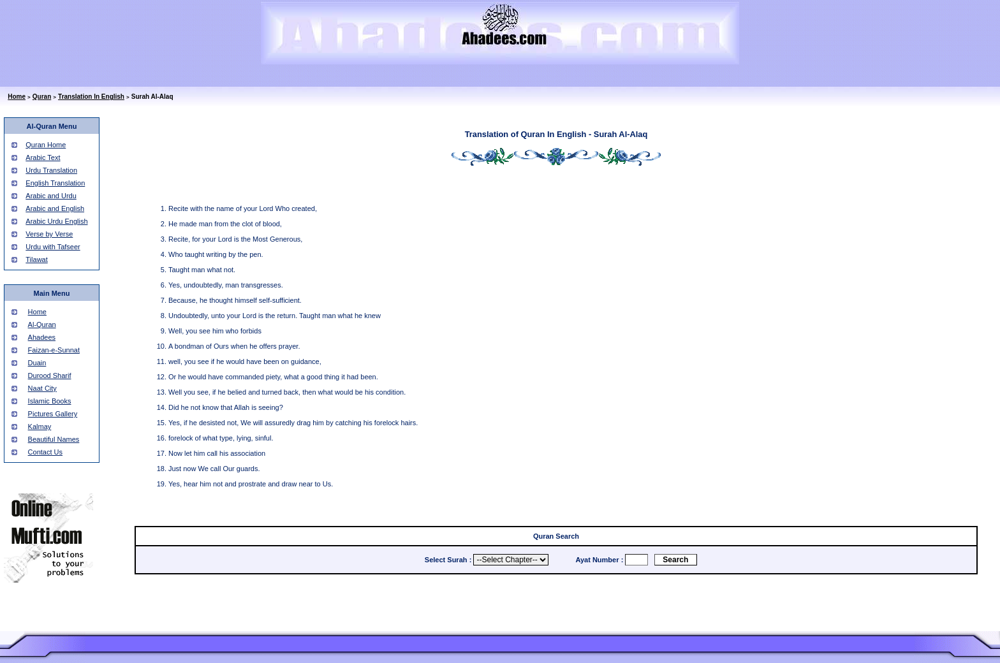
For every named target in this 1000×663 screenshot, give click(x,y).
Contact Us (45, 452)
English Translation (55, 183)
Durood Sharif (49, 375)
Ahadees (41, 337)
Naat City (42, 388)
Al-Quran (42, 324)
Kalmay (40, 426)
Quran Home (46, 145)
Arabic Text (43, 157)
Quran (42, 96)
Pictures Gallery (53, 414)
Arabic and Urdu (51, 196)
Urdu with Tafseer (53, 247)
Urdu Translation (51, 170)
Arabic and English (55, 208)
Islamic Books (49, 401)
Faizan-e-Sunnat (54, 350)
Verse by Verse (49, 234)
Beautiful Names (54, 439)
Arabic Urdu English (56, 221)
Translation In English (91, 96)
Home (17, 96)
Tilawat (36, 259)
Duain (37, 363)
